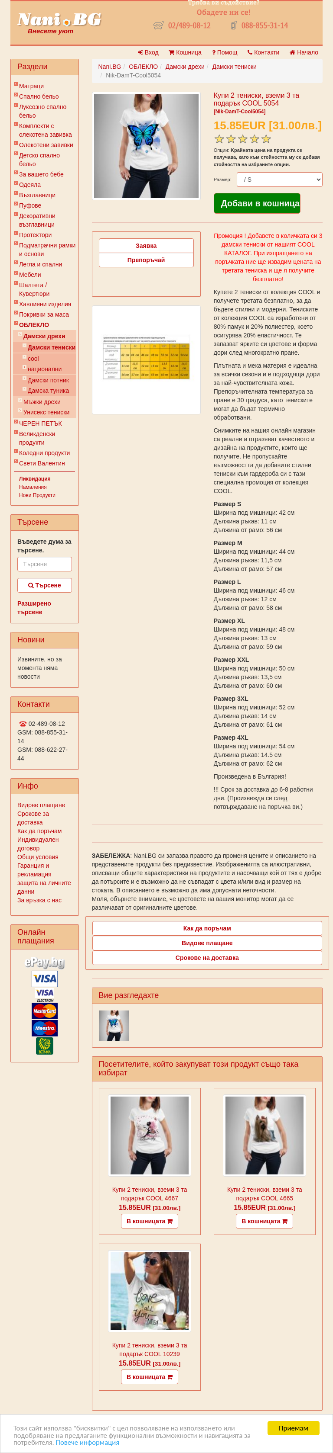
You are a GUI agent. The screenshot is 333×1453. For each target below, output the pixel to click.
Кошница (185, 52)
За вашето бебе (41, 174)
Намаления (33, 487)
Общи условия (38, 856)
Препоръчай (146, 260)
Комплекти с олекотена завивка (45, 130)
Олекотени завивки (46, 144)
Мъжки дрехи (42, 401)
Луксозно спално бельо (42, 111)
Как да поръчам (39, 831)
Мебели (30, 274)
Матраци (31, 86)
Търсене (44, 585)
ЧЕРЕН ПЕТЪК (40, 423)
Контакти (263, 52)
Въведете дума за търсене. (44, 546)
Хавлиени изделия (45, 304)
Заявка (146, 245)
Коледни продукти (44, 452)
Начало (304, 52)
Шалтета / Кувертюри (34, 289)
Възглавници (37, 195)
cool (33, 358)
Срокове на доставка (207, 957)
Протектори (35, 234)
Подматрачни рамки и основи (47, 249)
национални (45, 369)
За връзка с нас (39, 900)
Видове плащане (41, 805)
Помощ (225, 52)
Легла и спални (40, 264)
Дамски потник (48, 380)
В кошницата (150, 1221)
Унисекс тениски (46, 412)
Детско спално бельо (39, 159)
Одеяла (30, 184)
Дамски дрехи (44, 336)
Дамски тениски (51, 347)
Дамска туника (48, 390)
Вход (148, 52)
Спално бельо (39, 96)
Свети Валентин (42, 463)
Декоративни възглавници (37, 220)
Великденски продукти (37, 438)
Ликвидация (35, 479)
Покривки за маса (44, 314)
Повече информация (88, 1443)
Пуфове (30, 205)
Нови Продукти (37, 495)
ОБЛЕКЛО (34, 324)
